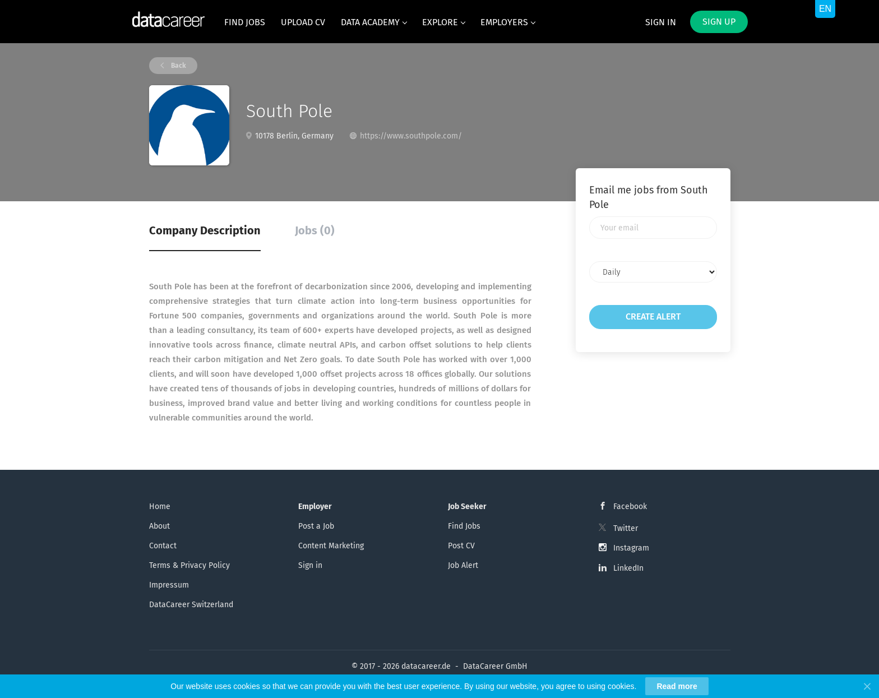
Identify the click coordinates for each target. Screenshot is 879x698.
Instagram (631, 548)
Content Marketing (331, 546)
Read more (676, 686)
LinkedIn (628, 568)
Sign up (718, 21)
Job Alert (463, 565)
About (159, 526)
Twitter (625, 528)
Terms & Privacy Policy (189, 565)
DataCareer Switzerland (191, 604)
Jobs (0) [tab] (315, 230)
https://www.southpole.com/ (411, 136)
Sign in (660, 22)
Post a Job (316, 526)
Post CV (461, 546)
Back (177, 66)
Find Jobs (464, 526)
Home (159, 506)
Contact (163, 546)
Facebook (630, 506)
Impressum (169, 585)
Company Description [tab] (205, 230)
